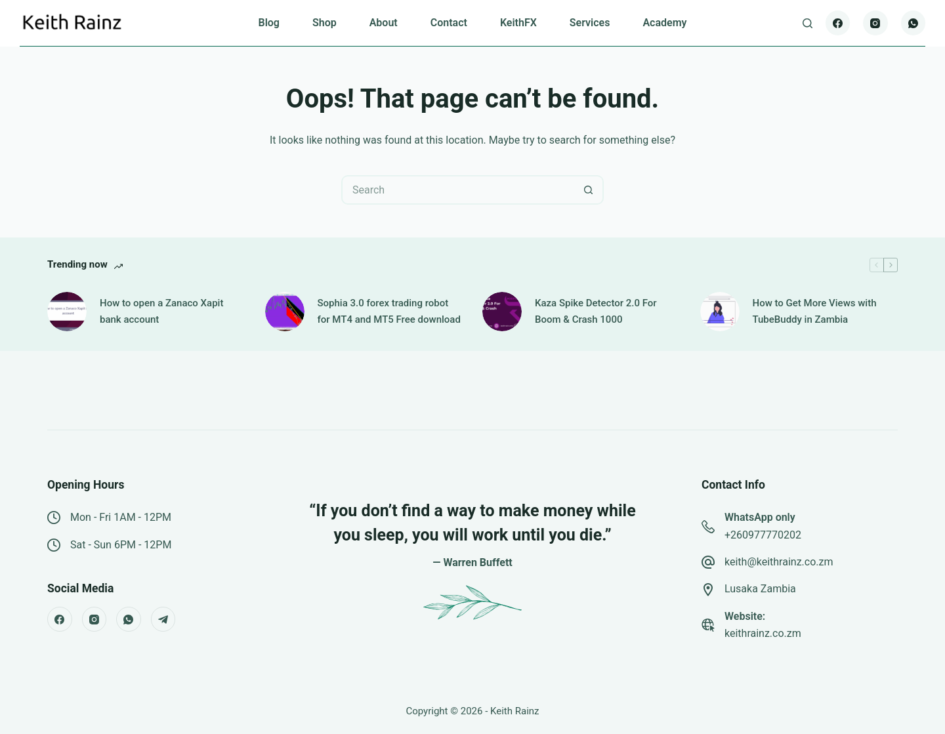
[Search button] (589, 190)
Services (590, 22)
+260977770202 (762, 535)
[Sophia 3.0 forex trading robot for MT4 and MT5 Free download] (284, 311)
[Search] (807, 23)
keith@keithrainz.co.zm (778, 562)
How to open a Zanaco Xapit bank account (161, 311)
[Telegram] (163, 619)
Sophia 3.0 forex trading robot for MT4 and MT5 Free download (389, 311)
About (383, 22)
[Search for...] (457, 190)
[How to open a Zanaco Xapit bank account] (67, 311)
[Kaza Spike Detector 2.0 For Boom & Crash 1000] (502, 311)
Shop (324, 22)
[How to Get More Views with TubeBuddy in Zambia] (720, 311)
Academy (664, 22)
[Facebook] (838, 22)
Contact (448, 22)
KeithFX (518, 22)
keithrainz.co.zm (762, 633)
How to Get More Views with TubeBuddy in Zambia (815, 311)
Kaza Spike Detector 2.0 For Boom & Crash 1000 (596, 311)
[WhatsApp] (913, 22)
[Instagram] (875, 22)
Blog (268, 22)
